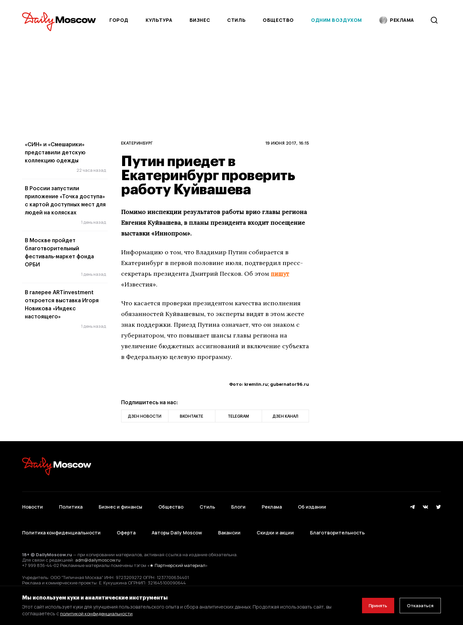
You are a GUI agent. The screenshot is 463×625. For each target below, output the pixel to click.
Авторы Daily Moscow (177, 523)
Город (118, 20)
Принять (372, 605)
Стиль (236, 20)
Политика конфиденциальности (61, 523)
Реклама (272, 504)
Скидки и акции (275, 523)
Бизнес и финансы (120, 504)
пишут (280, 273)
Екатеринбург (137, 143)
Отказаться (418, 605)
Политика (71, 504)
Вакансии (229, 523)
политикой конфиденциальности (97, 613)
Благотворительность (337, 523)
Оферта (126, 523)
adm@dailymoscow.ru (97, 547)
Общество (278, 20)
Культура (159, 20)
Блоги (238, 504)
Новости (32, 504)
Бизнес (200, 20)
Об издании (312, 504)
